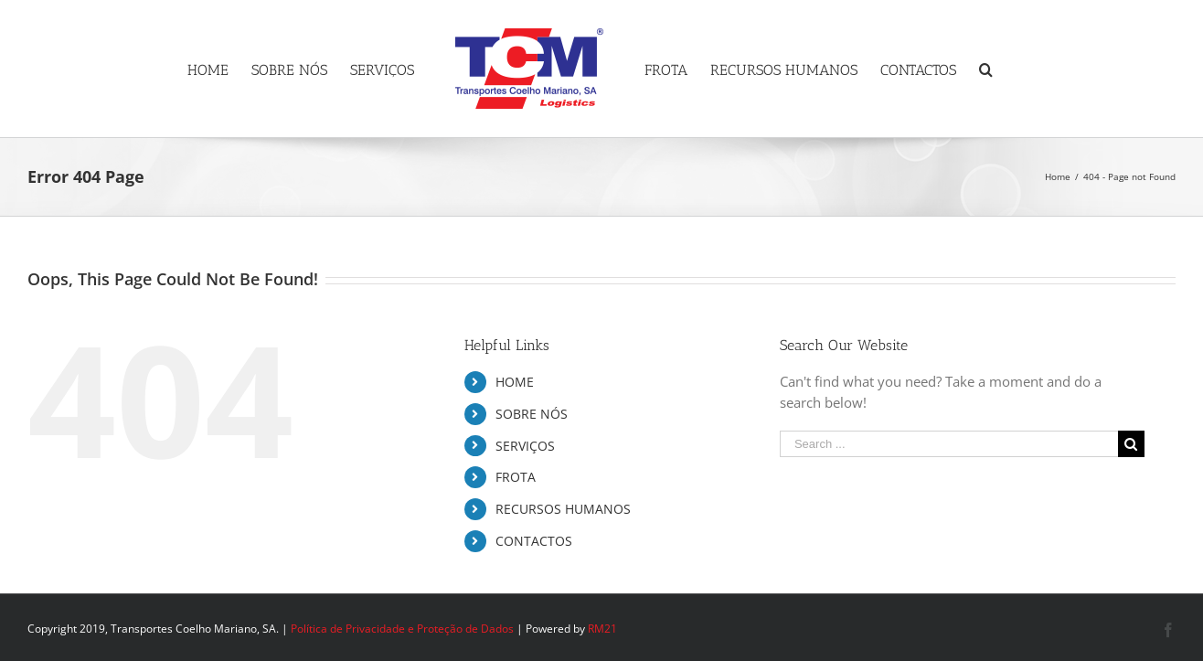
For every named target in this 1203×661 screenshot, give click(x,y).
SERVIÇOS (525, 445)
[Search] (986, 68)
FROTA (515, 476)
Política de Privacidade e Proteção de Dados (402, 628)
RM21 (602, 628)
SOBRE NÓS (531, 413)
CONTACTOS (533, 540)
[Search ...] (949, 444)
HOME (514, 381)
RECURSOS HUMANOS (563, 508)
